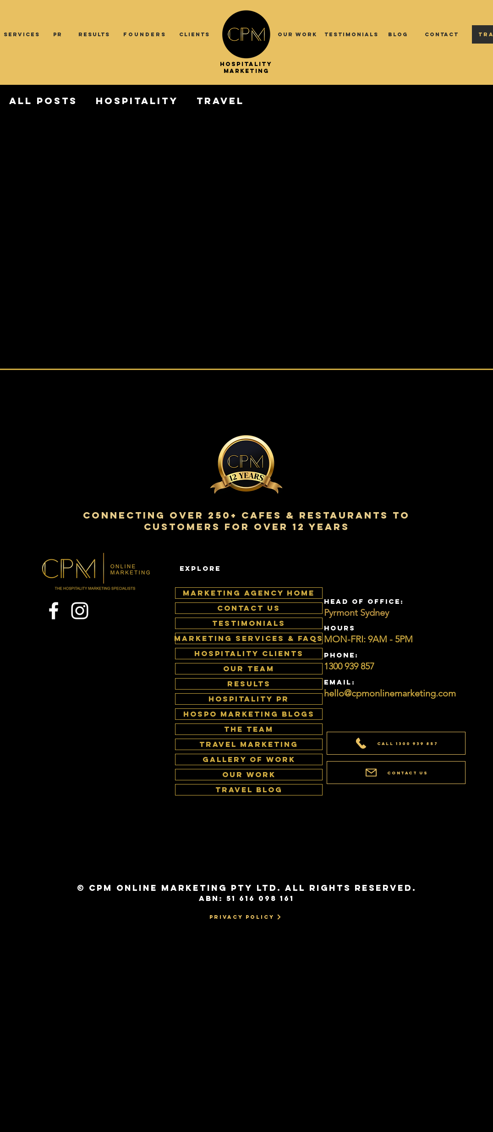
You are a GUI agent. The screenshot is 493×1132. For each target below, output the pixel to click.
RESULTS (249, 683)
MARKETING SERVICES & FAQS (248, 638)
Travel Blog (249, 789)
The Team (249, 729)
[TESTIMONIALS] (352, 34)
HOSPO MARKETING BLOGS (249, 713)
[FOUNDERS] (145, 34)
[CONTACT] (442, 34)
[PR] (58, 34)
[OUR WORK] (298, 34)
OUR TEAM (248, 668)
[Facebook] (53, 610)
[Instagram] (79, 610)
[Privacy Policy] (245, 917)
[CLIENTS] (195, 34)
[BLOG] (398, 34)
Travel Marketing (248, 744)
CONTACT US (248, 608)
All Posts (43, 101)
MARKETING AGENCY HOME (249, 592)
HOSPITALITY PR (248, 698)
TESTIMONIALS (248, 623)
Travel (220, 101)
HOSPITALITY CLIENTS (249, 653)
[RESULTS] (95, 34)
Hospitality (137, 101)
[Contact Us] (396, 772)
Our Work (249, 774)
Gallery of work (249, 759)
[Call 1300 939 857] (396, 743)
